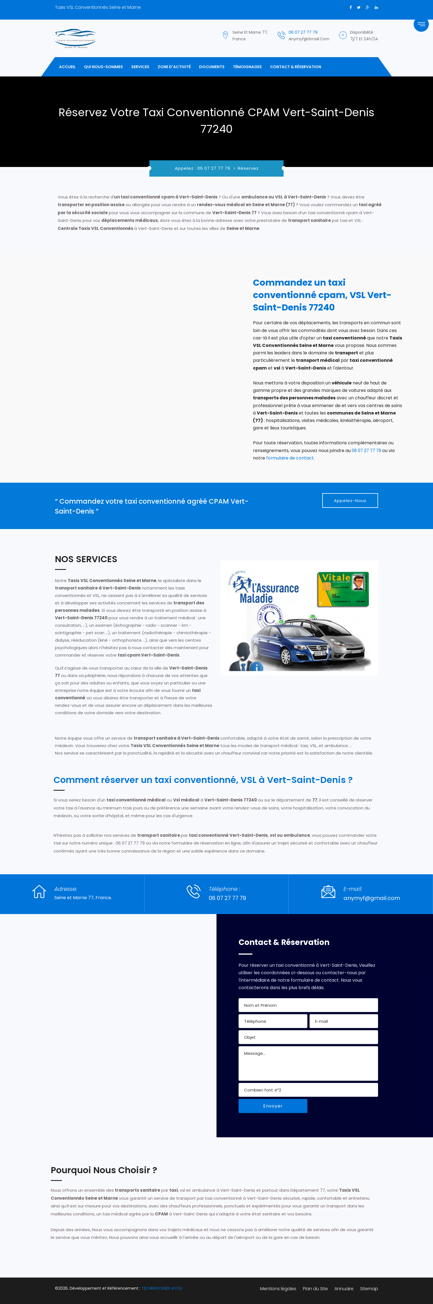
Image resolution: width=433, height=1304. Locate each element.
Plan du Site (315, 1288)
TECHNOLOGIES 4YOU (161, 1288)
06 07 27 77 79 (303, 32)
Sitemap (369, 1288)
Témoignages (247, 67)
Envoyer (273, 1106)
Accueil (67, 67)
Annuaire (343, 1288)
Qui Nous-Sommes (103, 67)
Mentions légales (278, 1288)
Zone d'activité (174, 67)
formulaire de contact (290, 458)
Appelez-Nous (350, 500)
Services (140, 67)
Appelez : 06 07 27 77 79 (203, 168)
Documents (212, 67)
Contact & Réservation (295, 67)
